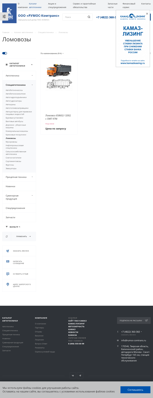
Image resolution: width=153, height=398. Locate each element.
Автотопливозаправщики (17, 108)
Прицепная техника (21, 177)
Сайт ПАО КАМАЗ (77, 320)
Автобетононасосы (14, 90)
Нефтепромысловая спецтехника (15, 146)
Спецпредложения (15, 208)
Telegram (80, 376)
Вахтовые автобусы (14, 121)
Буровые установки (14, 117)
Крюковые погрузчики (16, 134)
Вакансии (39, 335)
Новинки (10, 186)
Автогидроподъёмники (16, 97)
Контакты (146, 3)
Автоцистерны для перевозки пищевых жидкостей (19, 112)
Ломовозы (11, 138)
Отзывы (38, 331)
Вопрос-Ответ (41, 343)
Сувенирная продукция (21, 197)
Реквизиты (40, 347)
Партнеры (39, 327)
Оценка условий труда (45, 351)
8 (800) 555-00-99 (76, 343)
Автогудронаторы (14, 101)
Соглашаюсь (135, 389)
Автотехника (21, 75)
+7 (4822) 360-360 (107, 17)
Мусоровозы (11, 141)
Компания (41, 318)
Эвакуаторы (11, 168)
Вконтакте (73, 376)
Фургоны (10, 165)
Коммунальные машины (17, 131)
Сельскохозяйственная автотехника (16, 152)
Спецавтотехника (21, 84)
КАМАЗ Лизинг (76, 323)
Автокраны (11, 104)
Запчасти (10, 217)
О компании (40, 323)
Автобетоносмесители (16, 93)
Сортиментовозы (13, 161)
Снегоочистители (13, 157)
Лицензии (39, 339)
